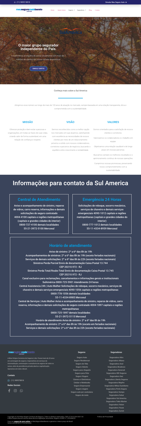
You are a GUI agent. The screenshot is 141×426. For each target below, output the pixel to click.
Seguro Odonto (82, 367)
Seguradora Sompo (116, 392)
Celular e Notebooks (82, 383)
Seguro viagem (82, 389)
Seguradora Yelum (116, 405)
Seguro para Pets (82, 373)
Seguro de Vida (82, 364)
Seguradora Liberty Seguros (116, 379)
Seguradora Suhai (116, 395)
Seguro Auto (82, 357)
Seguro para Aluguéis (82, 370)
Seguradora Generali (116, 370)
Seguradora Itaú (116, 376)
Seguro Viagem (82, 376)
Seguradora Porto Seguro (116, 389)
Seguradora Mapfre (116, 383)
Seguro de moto (81, 395)
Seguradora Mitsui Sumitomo (116, 386)
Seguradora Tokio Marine (116, 401)
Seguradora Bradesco (116, 367)
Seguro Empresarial (82, 386)
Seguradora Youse (116, 408)
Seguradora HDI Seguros (116, 373)
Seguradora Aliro (116, 357)
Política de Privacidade (105, 417)
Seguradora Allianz (116, 361)
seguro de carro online (22, 421)
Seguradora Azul (116, 364)
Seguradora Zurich (116, 411)
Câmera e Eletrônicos (82, 379)
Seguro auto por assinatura (82, 392)
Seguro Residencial (82, 361)
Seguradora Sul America (116, 398)
